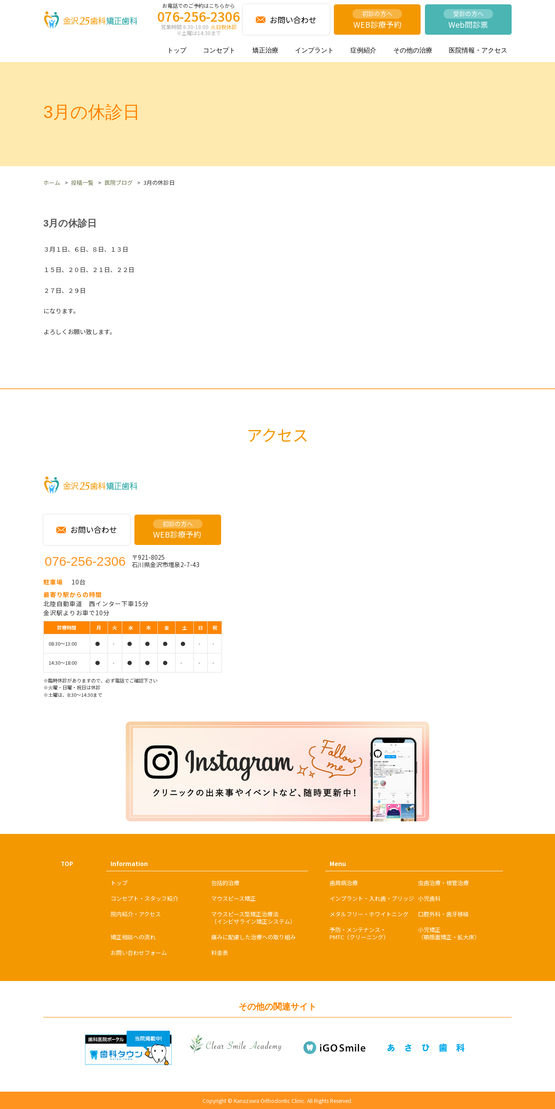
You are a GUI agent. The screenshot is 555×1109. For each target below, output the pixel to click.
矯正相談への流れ (133, 937)
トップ (176, 50)
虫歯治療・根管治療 (443, 883)
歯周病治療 (344, 883)
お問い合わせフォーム (139, 952)
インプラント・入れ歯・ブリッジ (372, 898)
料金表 (219, 952)
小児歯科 (429, 898)
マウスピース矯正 (233, 898)
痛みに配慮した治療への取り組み (253, 937)
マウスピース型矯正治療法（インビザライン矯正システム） (253, 917)
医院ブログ (118, 182)
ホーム (51, 182)
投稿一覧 (82, 182)
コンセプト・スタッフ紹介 (144, 898)
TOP (67, 864)
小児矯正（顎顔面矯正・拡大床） (449, 933)
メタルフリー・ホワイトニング (369, 914)
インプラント (314, 50)
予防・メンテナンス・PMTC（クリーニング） (359, 933)
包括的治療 (225, 883)
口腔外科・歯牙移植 (443, 914)
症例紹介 (363, 50)
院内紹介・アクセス (136, 914)
